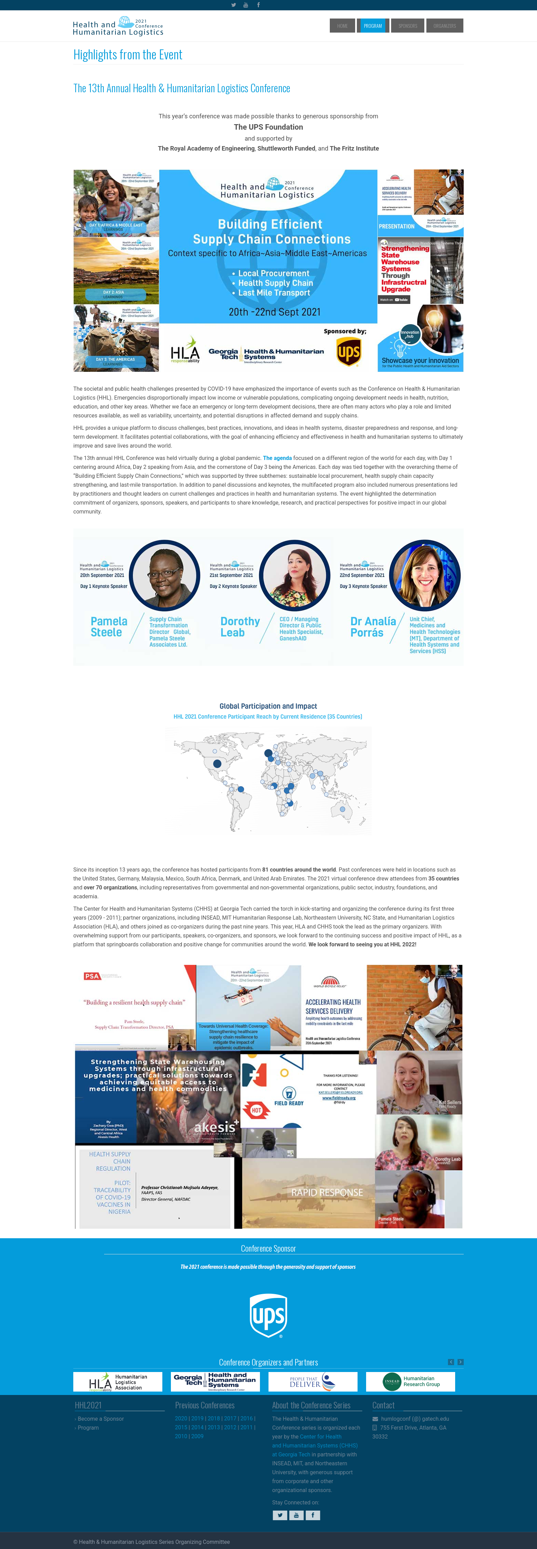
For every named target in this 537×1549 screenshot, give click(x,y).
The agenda (277, 458)
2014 (203, 1427)
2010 (186, 1436)
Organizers (447, 25)
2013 (219, 1427)
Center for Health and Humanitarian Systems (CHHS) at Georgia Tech (310, 1445)
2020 (186, 1418)
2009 (203, 1436)
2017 (235, 1418)
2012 (235, 1427)
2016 (252, 1418)
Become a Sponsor (106, 1419)
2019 (203, 1418)
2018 (219, 1418)
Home (365, 25)
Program (389, 25)
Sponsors (417, 25)
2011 (252, 1427)
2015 (186, 1427)
